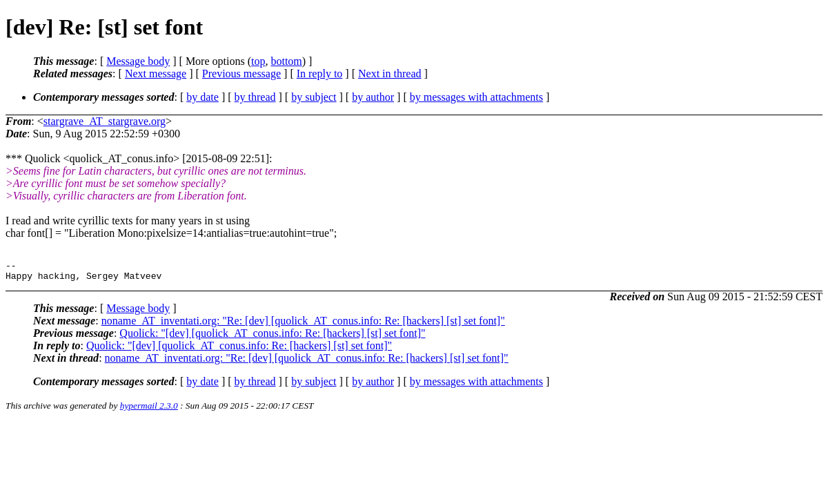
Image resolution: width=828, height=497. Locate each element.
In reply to (320, 73)
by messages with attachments (476, 97)
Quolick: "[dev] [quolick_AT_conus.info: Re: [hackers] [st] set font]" (272, 337)
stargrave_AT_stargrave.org (104, 121)
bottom (286, 61)
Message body (138, 61)
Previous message (241, 73)
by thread (255, 97)
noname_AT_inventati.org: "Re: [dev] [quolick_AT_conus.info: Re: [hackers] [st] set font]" (303, 325)
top (258, 61)
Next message (155, 73)
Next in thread (390, 73)
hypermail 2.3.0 (149, 410)
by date (202, 97)
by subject (313, 97)
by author (373, 97)
